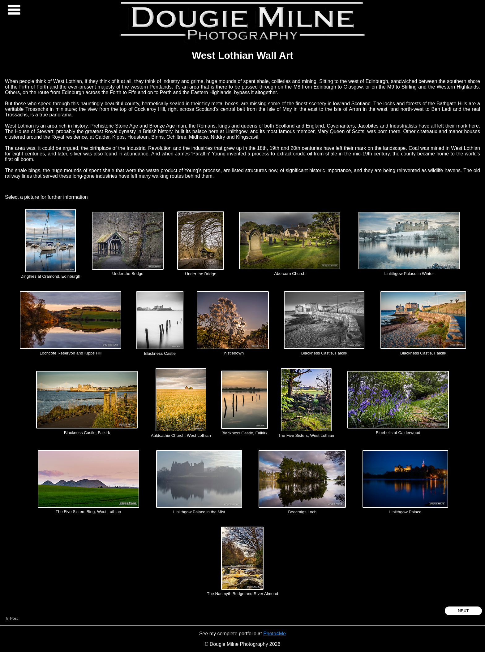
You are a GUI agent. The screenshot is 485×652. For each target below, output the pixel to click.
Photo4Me (274, 633)
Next (463, 610)
